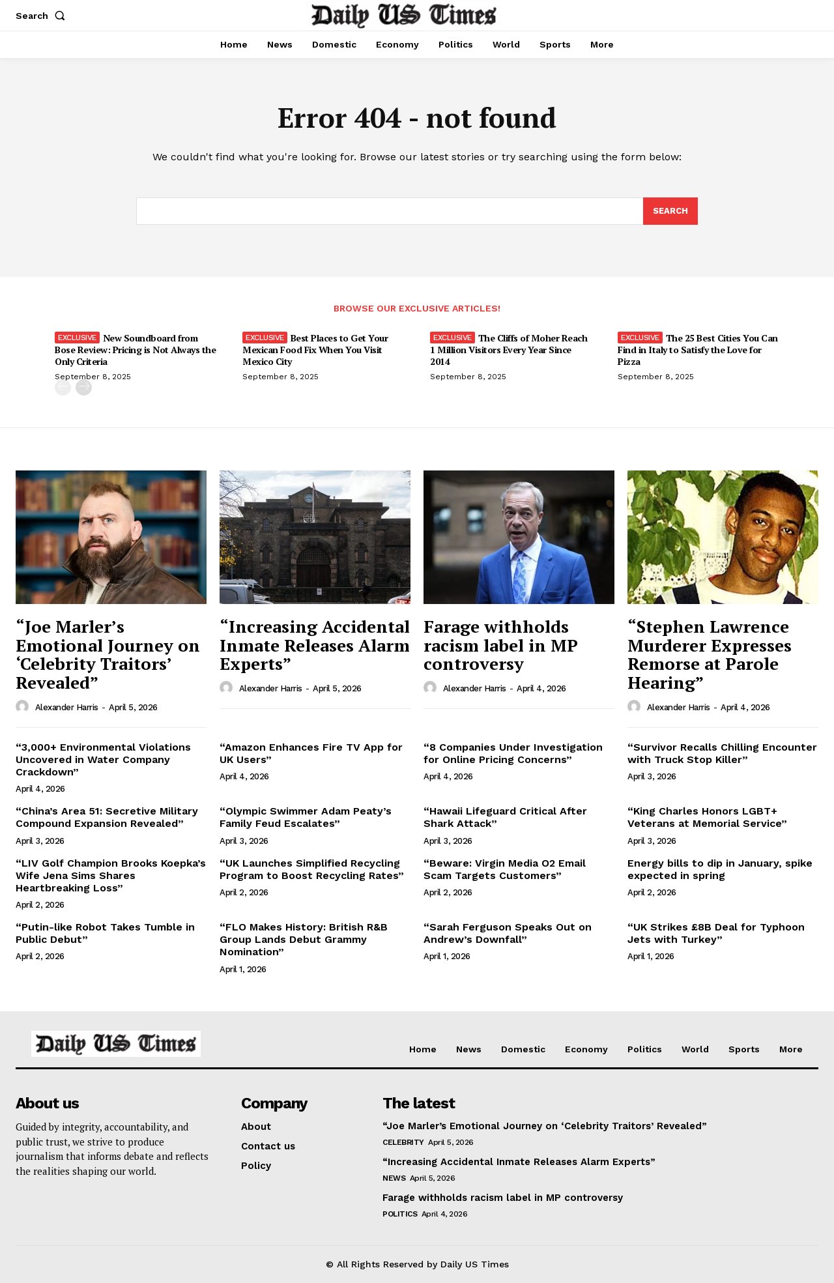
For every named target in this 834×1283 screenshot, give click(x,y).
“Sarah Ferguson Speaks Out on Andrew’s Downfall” (508, 933)
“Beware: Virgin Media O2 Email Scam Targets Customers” (505, 869)
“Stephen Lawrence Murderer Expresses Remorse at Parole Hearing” (709, 654)
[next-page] (84, 387)
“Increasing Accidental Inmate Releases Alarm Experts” (315, 644)
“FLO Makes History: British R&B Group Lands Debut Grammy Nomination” (304, 939)
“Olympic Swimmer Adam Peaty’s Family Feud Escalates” (306, 817)
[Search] (670, 211)
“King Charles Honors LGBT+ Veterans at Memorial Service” (707, 817)
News (393, 1178)
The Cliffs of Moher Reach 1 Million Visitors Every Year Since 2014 (508, 350)
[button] (43, 15)
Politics (399, 1213)
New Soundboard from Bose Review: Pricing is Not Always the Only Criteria (135, 350)
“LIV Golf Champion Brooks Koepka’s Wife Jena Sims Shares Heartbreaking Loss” (111, 875)
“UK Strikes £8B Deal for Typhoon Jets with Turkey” (716, 933)
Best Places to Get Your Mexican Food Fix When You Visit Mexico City (315, 350)
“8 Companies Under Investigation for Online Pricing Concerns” (513, 753)
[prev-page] (63, 387)
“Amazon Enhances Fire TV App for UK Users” (311, 753)
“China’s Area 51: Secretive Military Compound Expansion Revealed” (107, 817)
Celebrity (403, 1142)
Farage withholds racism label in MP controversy (501, 644)
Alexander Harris (66, 707)
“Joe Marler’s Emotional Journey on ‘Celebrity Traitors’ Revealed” (108, 654)
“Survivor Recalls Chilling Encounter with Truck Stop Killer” (722, 753)
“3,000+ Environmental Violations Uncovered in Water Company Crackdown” (103, 759)
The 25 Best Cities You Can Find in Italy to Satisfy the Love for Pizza (698, 350)
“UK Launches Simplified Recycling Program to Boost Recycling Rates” (312, 869)
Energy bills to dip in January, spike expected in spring (719, 869)
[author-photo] (24, 707)
